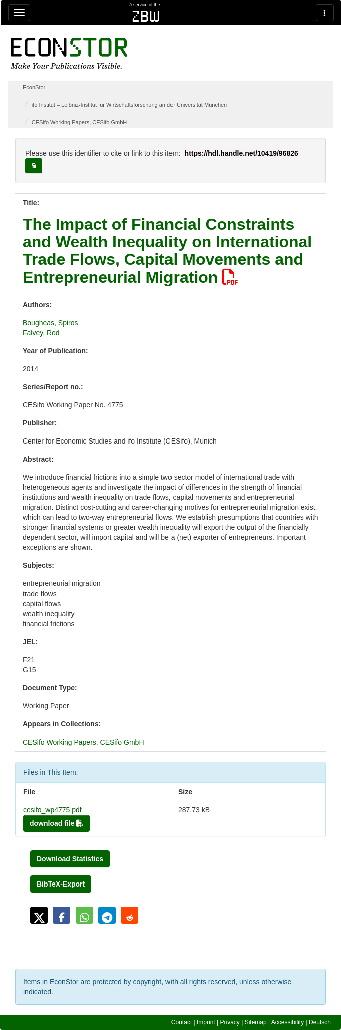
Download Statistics (70, 859)
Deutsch (320, 1022)
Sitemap (256, 1022)
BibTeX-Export (61, 884)
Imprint (206, 1022)
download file (56, 823)
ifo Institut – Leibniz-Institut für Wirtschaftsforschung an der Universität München (129, 105)
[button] (39, 915)
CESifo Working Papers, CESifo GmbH (79, 122)
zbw (146, 16)
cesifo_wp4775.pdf (52, 810)
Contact (181, 1022)
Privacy (230, 1022)
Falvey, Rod (41, 333)
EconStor (34, 87)
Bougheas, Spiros (50, 323)
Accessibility (287, 1022)
